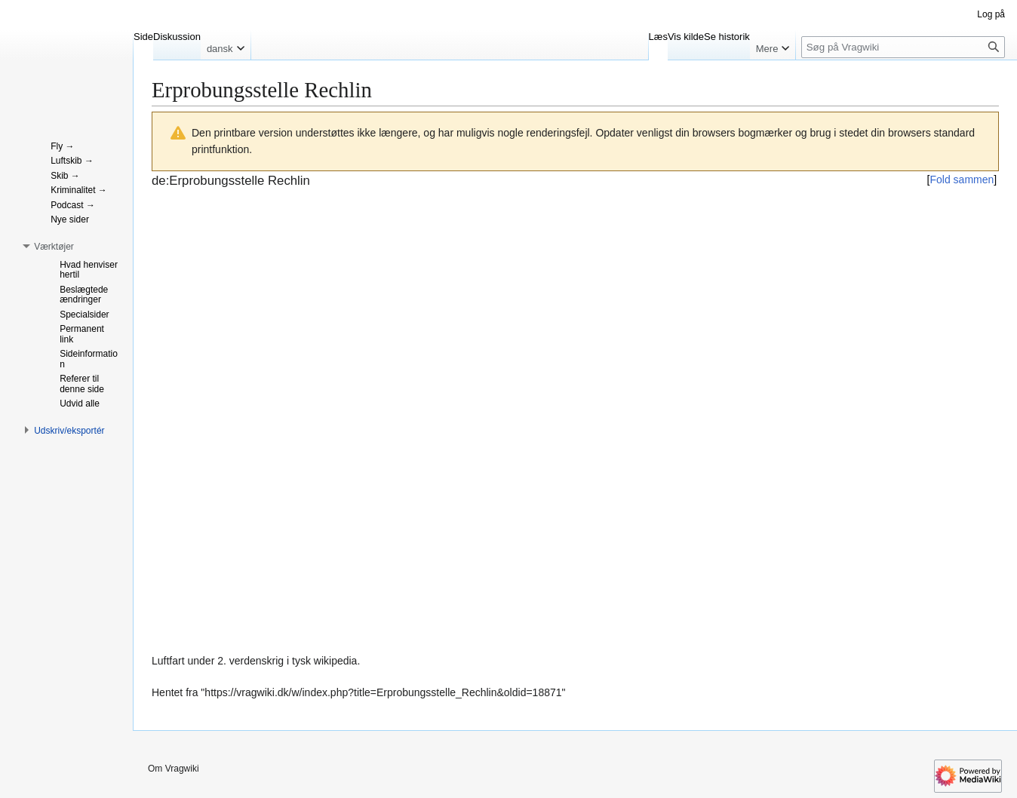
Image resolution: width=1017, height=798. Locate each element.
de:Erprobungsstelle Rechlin (231, 180)
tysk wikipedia (324, 661)
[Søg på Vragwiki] (903, 47)
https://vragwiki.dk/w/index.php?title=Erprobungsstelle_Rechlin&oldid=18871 (382, 692)
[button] (54, 246)
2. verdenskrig (250, 661)
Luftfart (168, 661)
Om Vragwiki (173, 768)
